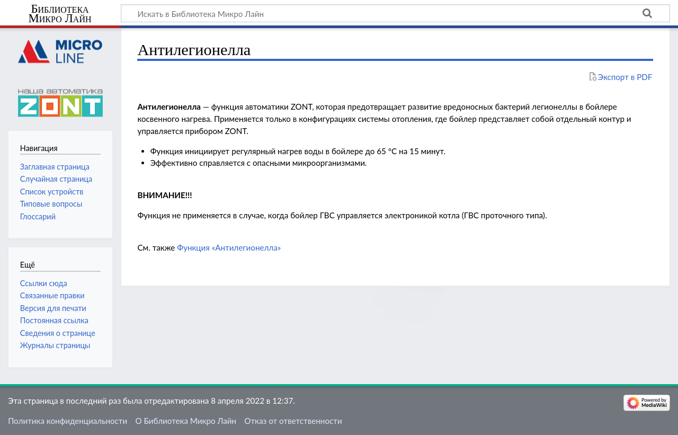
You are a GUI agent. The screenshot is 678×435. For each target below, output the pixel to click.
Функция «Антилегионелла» (229, 247)
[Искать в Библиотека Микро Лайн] (395, 13)
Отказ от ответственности (293, 420)
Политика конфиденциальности (67, 420)
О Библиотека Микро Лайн (185, 420)
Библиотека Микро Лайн (60, 13)
